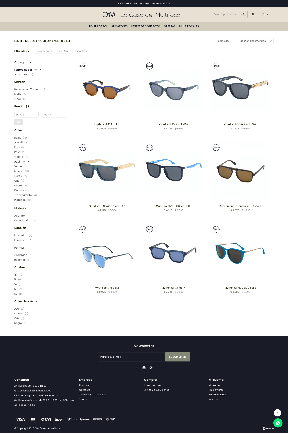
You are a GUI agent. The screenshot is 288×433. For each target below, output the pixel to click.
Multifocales (189, 26)
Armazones (119, 26)
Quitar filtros (81, 51)
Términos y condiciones (92, 394)
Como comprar (153, 385)
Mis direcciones (217, 394)
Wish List (213, 399)
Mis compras (216, 389)
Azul (62, 51)
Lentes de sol (98, 26)
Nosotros (84, 385)
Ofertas (170, 26)
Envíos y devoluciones (156, 389)
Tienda (83, 399)
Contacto (84, 389)
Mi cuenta (214, 385)
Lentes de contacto (145, 26)
